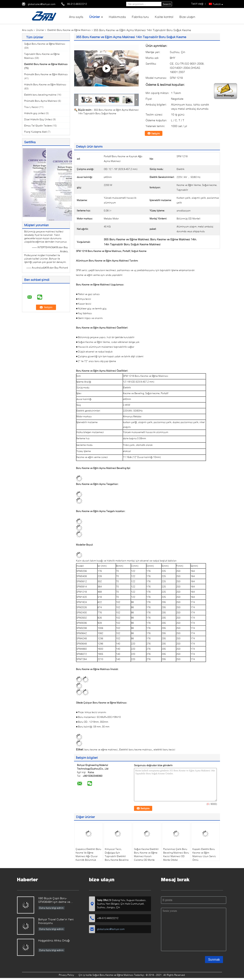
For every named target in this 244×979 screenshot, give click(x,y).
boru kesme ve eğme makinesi (101, 749)
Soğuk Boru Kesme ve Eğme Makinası (44, 43)
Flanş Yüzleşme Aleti (35, 131)
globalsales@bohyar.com (41, 4)
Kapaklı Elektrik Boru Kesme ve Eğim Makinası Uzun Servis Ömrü (204, 854)
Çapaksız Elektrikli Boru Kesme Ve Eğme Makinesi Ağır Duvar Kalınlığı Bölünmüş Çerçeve (88, 856)
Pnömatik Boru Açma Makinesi (40, 100)
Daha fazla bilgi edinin (51, 907)
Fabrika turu (140, 17)
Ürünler (94, 17)
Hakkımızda (117, 17)
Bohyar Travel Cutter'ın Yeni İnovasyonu (56, 921)
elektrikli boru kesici (164, 749)
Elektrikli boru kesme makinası (135, 749)
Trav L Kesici (31, 107)
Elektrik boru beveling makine (40, 94)
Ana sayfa (76, 17)
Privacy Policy (66, 974)
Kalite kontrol (164, 17)
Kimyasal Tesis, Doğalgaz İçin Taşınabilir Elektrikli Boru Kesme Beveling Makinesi (116, 856)
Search (167, 4)
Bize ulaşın (187, 17)
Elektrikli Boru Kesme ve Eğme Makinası (69, 30)
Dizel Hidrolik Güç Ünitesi (38, 119)
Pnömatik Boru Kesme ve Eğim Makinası (46, 74)
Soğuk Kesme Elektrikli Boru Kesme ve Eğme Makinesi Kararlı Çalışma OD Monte (146, 854)
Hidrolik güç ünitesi (34, 113)
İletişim (155, 133)
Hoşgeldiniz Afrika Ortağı (54, 940)
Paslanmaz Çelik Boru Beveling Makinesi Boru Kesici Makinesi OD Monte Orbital (176, 854)
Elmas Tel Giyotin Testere (38, 125)
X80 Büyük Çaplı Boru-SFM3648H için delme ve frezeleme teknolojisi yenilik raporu (55, 900)
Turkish (218, 4)
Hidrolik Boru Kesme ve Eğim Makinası (45, 84)
